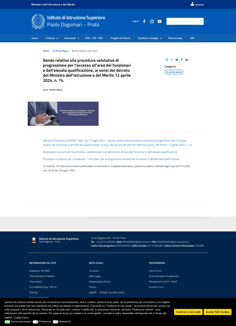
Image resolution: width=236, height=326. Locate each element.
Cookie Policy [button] (21, 317)
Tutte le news (175, 38)
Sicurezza (94, 271)
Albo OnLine (155, 271)
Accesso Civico (156, 287)
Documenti (70, 38)
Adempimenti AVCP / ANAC (163, 281)
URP (192, 38)
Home (35, 38)
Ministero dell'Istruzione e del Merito (53, 4)
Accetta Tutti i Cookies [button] (218, 312)
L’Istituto (50, 38)
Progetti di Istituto (120, 38)
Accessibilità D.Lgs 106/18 (42, 287)
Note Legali (95, 276)
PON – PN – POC (94, 38)
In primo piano (60, 51)
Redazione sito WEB (39, 271)
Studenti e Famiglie (148, 38)
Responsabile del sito (100, 281)
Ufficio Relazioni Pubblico (42, 276)
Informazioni (35, 281)
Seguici (135, 21)
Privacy (92, 287)
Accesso (197, 4)
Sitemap (33, 292)
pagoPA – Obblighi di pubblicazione (106, 292)
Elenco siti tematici (39, 298)
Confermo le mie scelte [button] (188, 312)
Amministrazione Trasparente (164, 276)
